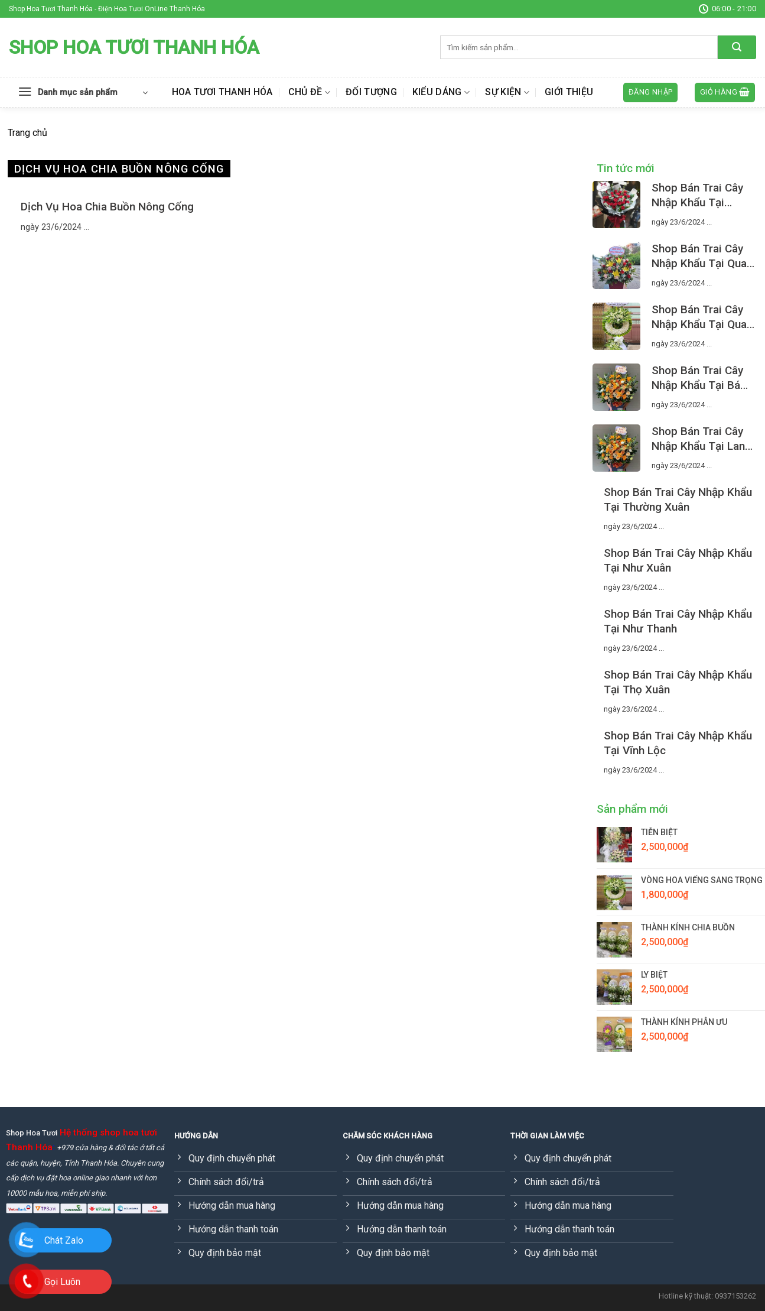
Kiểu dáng (441, 92)
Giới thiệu (569, 92)
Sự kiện (507, 92)
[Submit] (737, 47)
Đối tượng (371, 92)
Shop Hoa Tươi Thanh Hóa (134, 47)
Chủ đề (309, 92)
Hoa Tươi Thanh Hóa (222, 92)
